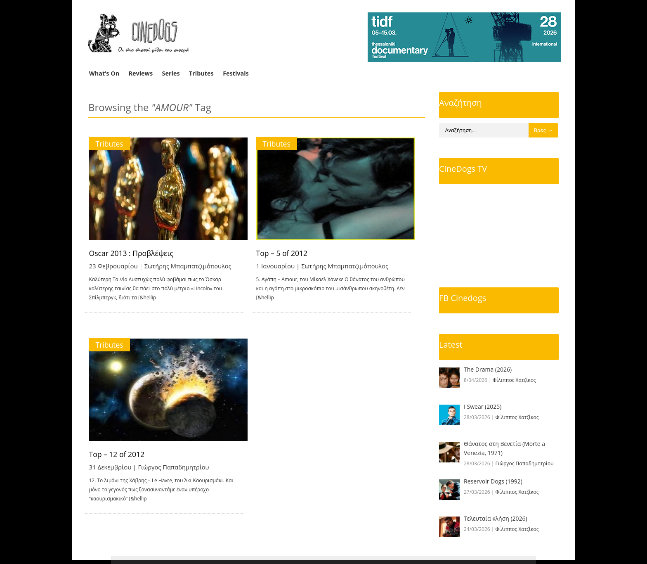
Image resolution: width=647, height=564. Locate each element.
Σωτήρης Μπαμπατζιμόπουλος (189, 266)
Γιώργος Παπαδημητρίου (174, 469)
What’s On (104, 73)
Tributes (201, 73)
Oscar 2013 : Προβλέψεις (132, 253)
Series (171, 73)
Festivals (236, 73)
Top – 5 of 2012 (292, 253)
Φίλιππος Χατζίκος (514, 380)
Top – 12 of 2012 (117, 456)
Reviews (141, 73)
